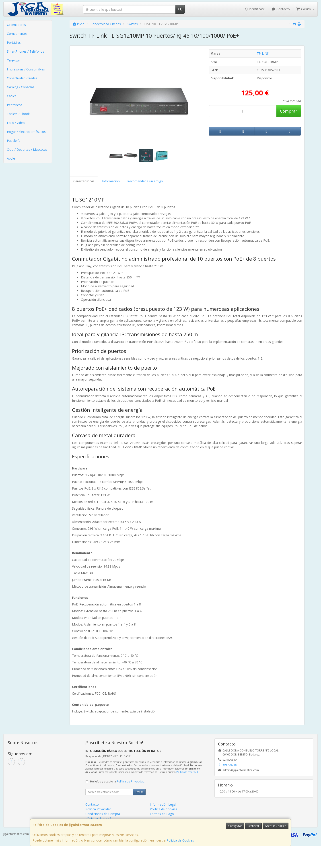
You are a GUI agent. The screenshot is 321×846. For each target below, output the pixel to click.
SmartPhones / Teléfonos (25, 51)
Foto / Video (16, 123)
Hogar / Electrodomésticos (26, 132)
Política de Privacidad (187, 772)
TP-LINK (263, 53)
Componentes (17, 33)
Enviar (139, 792)
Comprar (288, 111)
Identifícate (254, 9)
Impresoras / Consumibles (26, 69)
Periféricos (14, 105)
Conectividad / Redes (22, 78)
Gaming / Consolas (20, 87)
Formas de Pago (162, 814)
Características (84, 181)
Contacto (281, 9)
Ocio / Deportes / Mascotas (27, 149)
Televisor (13, 60)
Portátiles (14, 42)
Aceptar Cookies (275, 826)
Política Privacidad (98, 809)
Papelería (13, 140)
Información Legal (163, 804)
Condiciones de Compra (102, 814)
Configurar (235, 826)
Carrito (305, 9)
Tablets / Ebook (18, 114)
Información (111, 181)
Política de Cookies (180, 840)
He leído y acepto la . (117, 781)
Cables (11, 96)
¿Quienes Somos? (98, 818)
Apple (11, 158)
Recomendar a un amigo (145, 181)
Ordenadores (16, 25)
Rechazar (253, 826)
